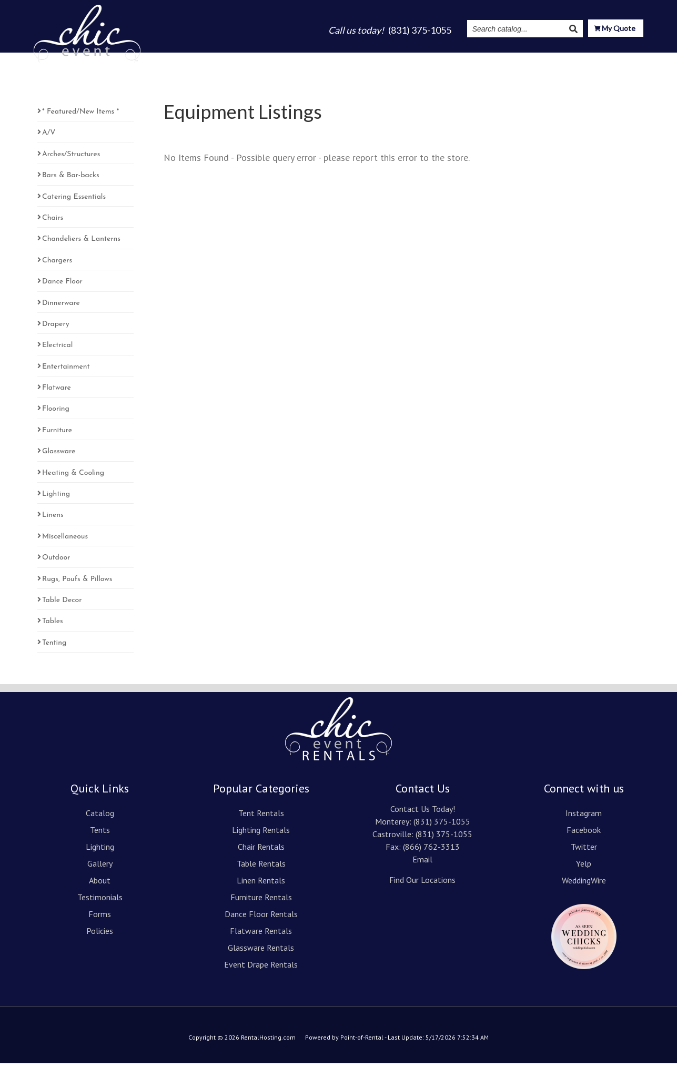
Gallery (373, 59)
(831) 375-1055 (441, 826)
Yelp (583, 868)
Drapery (55, 329)
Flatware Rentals (261, 935)
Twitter (584, 851)
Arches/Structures (71, 159)
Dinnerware (61, 308)
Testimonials (461, 59)
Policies (99, 935)
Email (422, 864)
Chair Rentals (261, 851)
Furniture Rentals (261, 902)
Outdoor (56, 562)
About (412, 59)
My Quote (614, 29)
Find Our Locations (422, 884)
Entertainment (66, 371)
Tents (292, 59)
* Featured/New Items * (80, 116)
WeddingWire (584, 885)
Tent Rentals (261, 817)
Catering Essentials (74, 202)
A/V (48, 137)
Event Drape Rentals (261, 969)
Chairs (52, 223)
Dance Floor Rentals (261, 918)
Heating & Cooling (73, 478)
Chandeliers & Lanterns (81, 244)
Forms (99, 918)
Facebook (584, 834)
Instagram (518, 59)
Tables (52, 626)
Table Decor (62, 605)
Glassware (58, 456)
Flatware (56, 392)
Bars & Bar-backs (70, 180)
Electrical (57, 350)
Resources (574, 59)
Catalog (253, 59)
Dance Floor (62, 286)
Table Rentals (261, 868)
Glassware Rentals (261, 952)
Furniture (57, 435)
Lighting (331, 59)
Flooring (55, 414)
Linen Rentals (261, 885)
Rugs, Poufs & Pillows (77, 584)
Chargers (57, 265)
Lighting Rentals (261, 834)
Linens (53, 520)
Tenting (54, 648)
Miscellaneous (65, 541)
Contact (626, 59)
